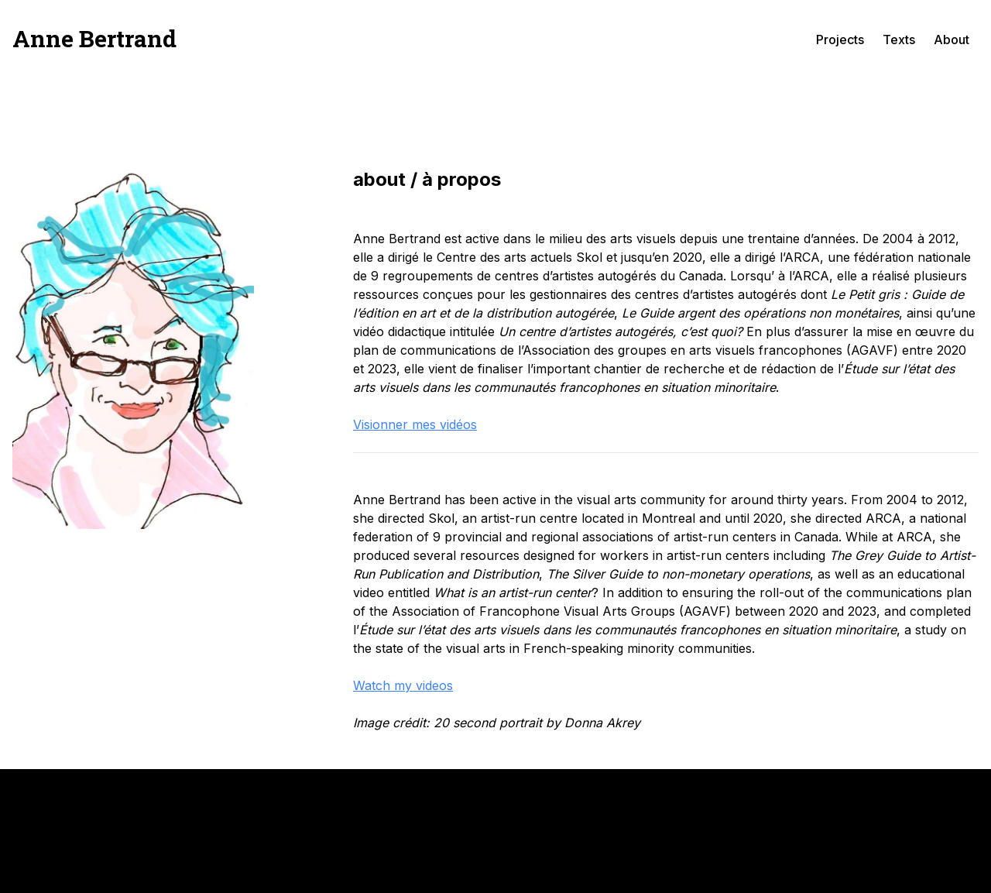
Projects (840, 39)
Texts (899, 39)
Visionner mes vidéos (415, 424)
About (951, 39)
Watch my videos (403, 685)
